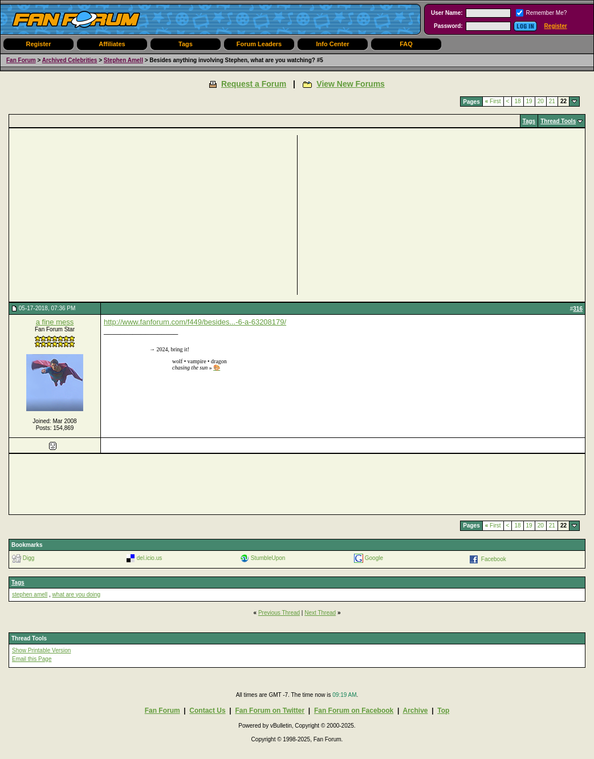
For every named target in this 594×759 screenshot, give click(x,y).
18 (517, 101)
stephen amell (29, 594)
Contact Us (207, 711)
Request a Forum (253, 83)
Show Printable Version (41, 650)
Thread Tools (558, 121)
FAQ (406, 43)
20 (541, 101)
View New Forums (350, 83)
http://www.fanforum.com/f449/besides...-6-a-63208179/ (195, 322)
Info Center (332, 43)
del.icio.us (149, 557)
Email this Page (31, 659)
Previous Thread (279, 613)
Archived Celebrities (69, 60)
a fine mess (55, 322)
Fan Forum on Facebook (353, 711)
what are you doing (76, 594)
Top (443, 711)
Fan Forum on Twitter (269, 711)
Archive (415, 711)
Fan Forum (21, 60)
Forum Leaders (259, 43)
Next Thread (320, 613)
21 (552, 101)
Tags (185, 43)
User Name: (447, 13)
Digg (29, 557)
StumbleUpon (268, 557)
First (493, 101)
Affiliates (112, 43)
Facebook (493, 558)
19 (529, 101)
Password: (448, 26)
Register (555, 26)
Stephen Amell (123, 60)
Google (374, 557)
